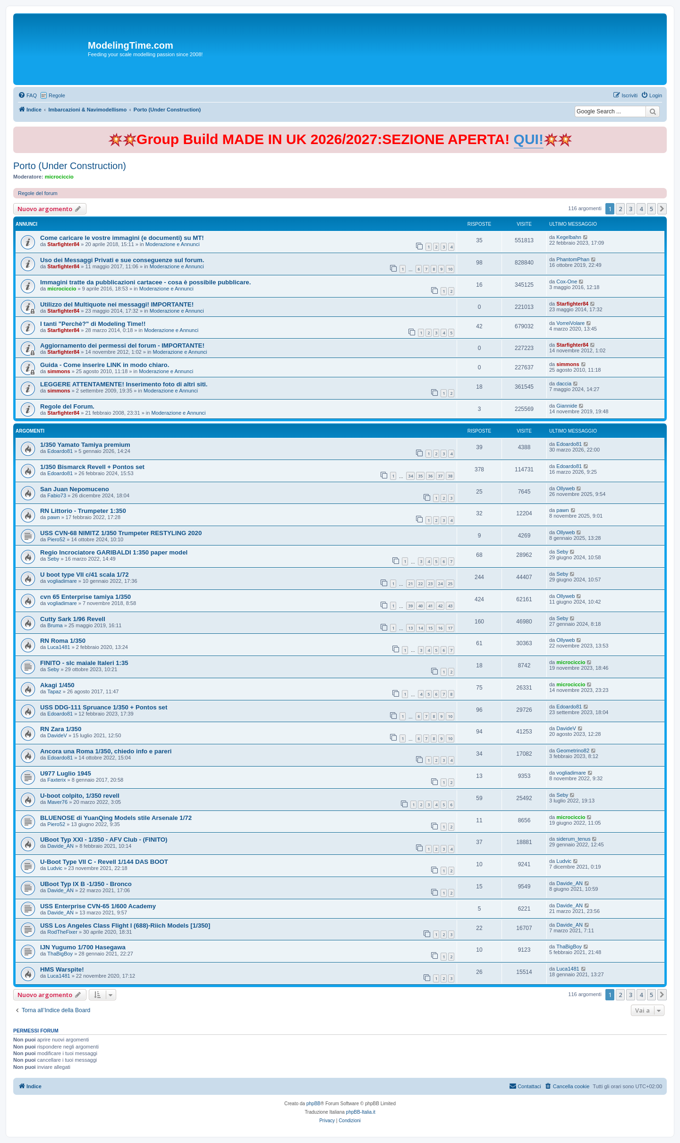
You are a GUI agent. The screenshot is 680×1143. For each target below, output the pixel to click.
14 (420, 628)
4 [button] (641, 209)
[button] (662, 208)
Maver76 (57, 802)
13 (410, 628)
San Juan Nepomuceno (74, 489)
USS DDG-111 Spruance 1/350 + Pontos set (103, 707)
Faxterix (56, 780)
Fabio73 (56, 495)
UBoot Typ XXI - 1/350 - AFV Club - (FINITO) (103, 839)
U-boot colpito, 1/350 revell (79, 795)
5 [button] (651, 209)
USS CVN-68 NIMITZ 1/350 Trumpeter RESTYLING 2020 (121, 533)
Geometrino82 (572, 750)
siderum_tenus (573, 839)
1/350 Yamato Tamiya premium (85, 444)
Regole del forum (38, 193)
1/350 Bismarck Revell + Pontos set (92, 466)
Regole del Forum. (67, 406)
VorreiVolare (570, 323)
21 (410, 583)
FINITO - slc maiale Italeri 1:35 (84, 662)
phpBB (313, 1103)
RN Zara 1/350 (60, 729)
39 (410, 606)
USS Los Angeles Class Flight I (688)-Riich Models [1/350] (125, 925)
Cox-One (566, 281)
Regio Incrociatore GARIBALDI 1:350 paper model (113, 552)
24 (440, 583)
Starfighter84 (63, 244)
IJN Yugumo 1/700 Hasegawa (83, 947)
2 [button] (620, 209)
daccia (563, 383)
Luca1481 (58, 647)
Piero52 (56, 539)
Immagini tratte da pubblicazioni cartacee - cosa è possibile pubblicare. (145, 282)
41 (430, 606)
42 (440, 606)
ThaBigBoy (60, 953)
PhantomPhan (572, 259)
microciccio (59, 176)
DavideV (57, 735)
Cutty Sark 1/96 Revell (72, 619)
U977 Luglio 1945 (65, 773)
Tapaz (54, 691)
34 (410, 476)
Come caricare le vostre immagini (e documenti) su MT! (122, 237)
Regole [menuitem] (57, 95)
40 (420, 606)
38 (450, 476)
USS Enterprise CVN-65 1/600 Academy (98, 906)
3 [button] (630, 209)
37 (440, 476)
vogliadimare (61, 581)
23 (430, 583)
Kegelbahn (568, 237)
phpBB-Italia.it (360, 1112)
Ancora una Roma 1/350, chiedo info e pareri (105, 751)
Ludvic (54, 868)
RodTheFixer (62, 932)
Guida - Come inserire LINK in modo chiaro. (104, 364)
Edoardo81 (60, 451)
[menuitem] (27, 95)
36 (430, 476)
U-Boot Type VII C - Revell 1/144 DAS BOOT (104, 861)
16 (440, 628)
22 (420, 583)
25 (450, 583)
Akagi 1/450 (57, 685)
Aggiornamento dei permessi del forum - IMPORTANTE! (122, 345)
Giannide (566, 406)
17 (450, 628)
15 (430, 628)
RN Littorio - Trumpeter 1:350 (83, 510)
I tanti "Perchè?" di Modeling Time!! (92, 323)
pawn (53, 517)
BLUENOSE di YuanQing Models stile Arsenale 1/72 (116, 817)
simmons (58, 371)
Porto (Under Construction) (69, 166)
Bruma (54, 625)
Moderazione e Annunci (172, 244)
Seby (53, 559)
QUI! (529, 139)
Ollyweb (565, 488)
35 (420, 476)
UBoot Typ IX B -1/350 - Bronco (86, 883)
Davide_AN (60, 846)
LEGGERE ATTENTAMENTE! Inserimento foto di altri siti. (123, 384)
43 (450, 606)
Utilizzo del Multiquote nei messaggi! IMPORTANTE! (117, 304)
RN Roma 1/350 (62, 640)
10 (450, 269)
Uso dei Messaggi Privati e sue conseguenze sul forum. (122, 260)
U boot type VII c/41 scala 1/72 (84, 574)
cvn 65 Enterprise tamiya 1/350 (85, 596)
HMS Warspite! (62, 969)
